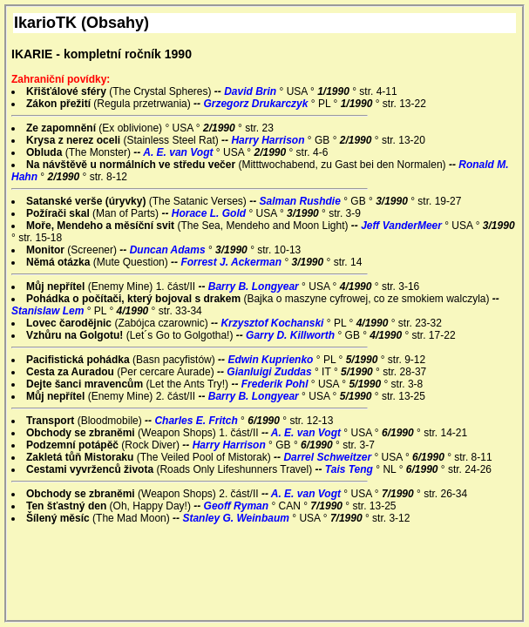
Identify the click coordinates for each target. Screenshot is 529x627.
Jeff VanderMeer (402, 225)
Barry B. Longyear (255, 286)
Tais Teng (350, 469)
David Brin (251, 91)
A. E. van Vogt (179, 152)
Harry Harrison (269, 140)
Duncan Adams (169, 250)
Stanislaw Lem (49, 311)
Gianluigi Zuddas (271, 372)
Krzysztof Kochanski (273, 323)
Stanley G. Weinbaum (237, 518)
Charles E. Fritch (197, 421)
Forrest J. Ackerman (232, 262)
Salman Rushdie (301, 201)
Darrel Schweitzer (328, 457)
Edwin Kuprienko (271, 360)
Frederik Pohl (276, 384)
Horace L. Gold (210, 213)
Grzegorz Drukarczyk (256, 104)
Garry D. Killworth (291, 335)
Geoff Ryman (238, 506)
